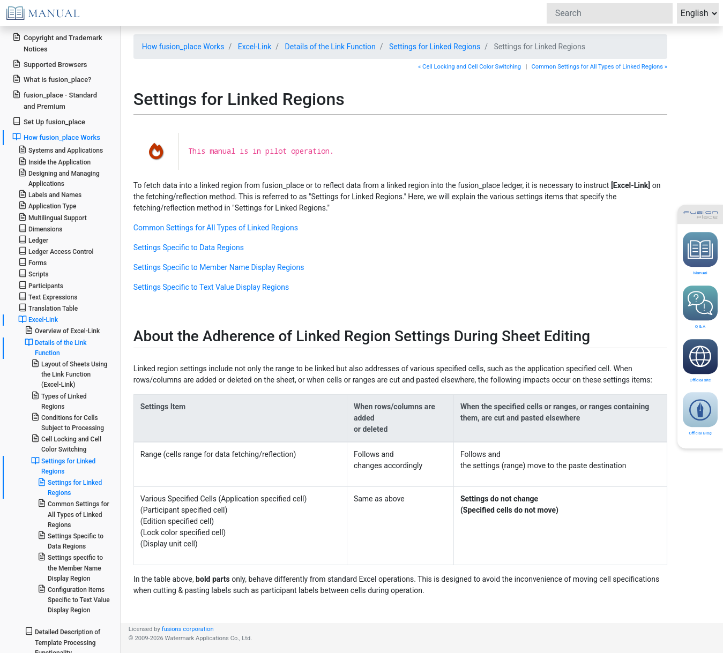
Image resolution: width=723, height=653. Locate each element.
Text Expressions (48, 296)
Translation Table (48, 307)
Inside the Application (54, 161)
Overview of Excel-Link (62, 330)
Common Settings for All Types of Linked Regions (73, 513)
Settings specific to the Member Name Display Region (70, 567)
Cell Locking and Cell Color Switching (66, 443)
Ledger (33, 239)
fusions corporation (188, 629)
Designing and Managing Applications (59, 177)
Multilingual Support (52, 217)
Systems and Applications (60, 149)
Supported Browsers (49, 64)
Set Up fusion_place (48, 121)
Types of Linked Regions (59, 400)
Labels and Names (49, 194)
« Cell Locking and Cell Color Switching (469, 66)
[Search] (610, 13)
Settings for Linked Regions (63, 465)
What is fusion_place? (51, 79)
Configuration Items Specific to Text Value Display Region (74, 599)
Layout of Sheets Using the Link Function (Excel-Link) (69, 373)
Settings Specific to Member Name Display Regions (218, 267)
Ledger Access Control (56, 251)
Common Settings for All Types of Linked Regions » (599, 66)
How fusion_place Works (56, 136)
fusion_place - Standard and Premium (54, 100)
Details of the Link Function (56, 347)
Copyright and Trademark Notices (57, 43)
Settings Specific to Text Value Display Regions (211, 287)
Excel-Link (38, 319)
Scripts (33, 273)
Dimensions (40, 228)
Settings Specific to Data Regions (70, 540)
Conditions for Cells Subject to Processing (67, 422)
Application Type (47, 205)
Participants (40, 285)
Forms (32, 262)
